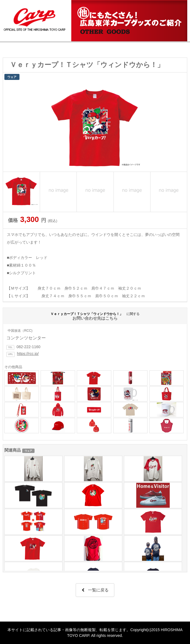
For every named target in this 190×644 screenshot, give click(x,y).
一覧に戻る (95, 590)
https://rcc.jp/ (28, 353)
